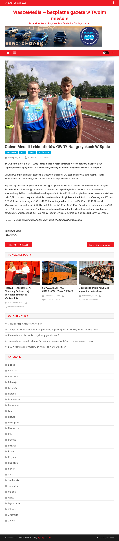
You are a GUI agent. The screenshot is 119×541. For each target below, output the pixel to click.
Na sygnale (13, 422)
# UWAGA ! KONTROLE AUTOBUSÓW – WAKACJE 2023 (57, 290)
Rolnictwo (13, 463)
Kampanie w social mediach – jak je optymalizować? (33, 335)
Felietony (12, 388)
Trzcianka (13, 486)
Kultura (11, 417)
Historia (12, 393)
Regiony (12, 457)
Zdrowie (12, 509)
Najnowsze (11, 152)
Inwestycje (13, 405)
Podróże (12, 440)
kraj (10, 411)
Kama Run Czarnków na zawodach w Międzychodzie (101, 245)
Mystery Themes (44, 537)
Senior (11, 469)
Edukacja (12, 382)
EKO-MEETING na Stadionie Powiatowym (20, 245)
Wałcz (11, 497)
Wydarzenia (44, 152)
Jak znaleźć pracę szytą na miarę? (25, 323)
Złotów (11, 520)
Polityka (12, 445)
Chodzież (12, 370)
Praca (11, 451)
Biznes (11, 365)
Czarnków (13, 376)
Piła (22, 152)
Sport (31, 152)
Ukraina (12, 492)
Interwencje (14, 399)
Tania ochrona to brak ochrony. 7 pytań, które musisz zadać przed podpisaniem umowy (50, 341)
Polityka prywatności (105, 537)
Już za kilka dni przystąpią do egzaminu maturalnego (94, 290)
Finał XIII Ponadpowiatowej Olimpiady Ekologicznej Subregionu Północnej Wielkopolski (18, 293)
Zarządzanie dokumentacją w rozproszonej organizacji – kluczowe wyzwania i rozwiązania (53, 329)
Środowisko (14, 480)
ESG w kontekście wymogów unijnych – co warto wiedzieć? (37, 347)
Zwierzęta (13, 515)
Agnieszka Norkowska (38, 157)
